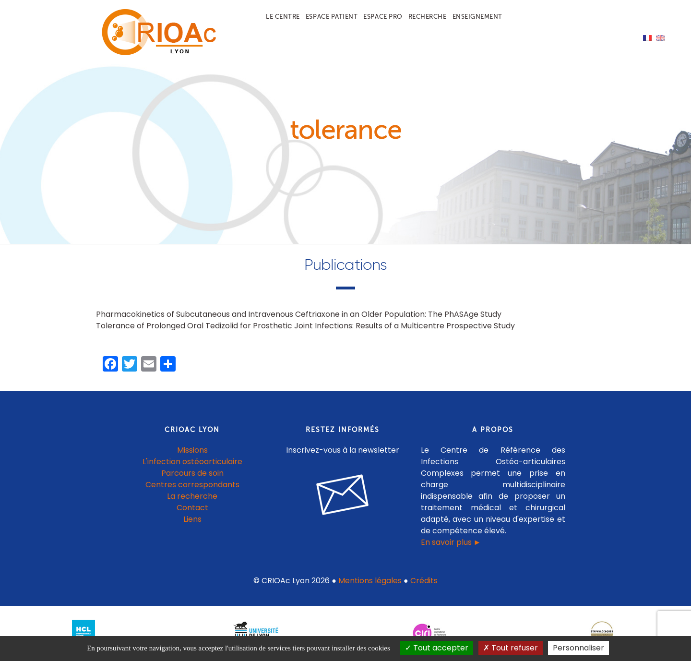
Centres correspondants (192, 484)
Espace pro (382, 16)
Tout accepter (436, 647)
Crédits (424, 580)
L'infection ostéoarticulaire (192, 461)
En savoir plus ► (451, 542)
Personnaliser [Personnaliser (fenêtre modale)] (578, 647)
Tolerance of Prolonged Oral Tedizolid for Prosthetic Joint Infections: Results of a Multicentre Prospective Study (305, 325)
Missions (192, 450)
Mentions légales (370, 580)
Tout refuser (510, 647)
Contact (192, 507)
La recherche (192, 496)
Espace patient (331, 16)
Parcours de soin (192, 473)
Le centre (283, 16)
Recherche (427, 16)
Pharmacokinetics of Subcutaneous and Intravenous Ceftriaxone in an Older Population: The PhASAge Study (298, 314)
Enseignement (477, 16)
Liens (192, 519)
